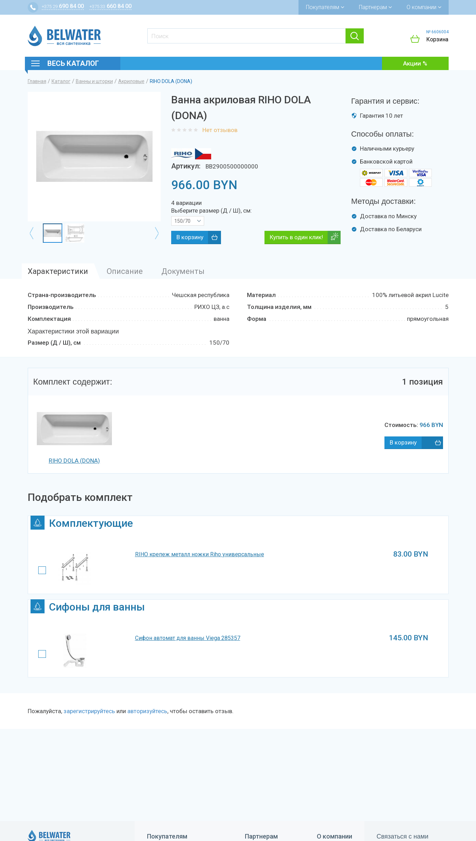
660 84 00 (110, 6)
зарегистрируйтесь (89, 711)
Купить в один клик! (296, 237)
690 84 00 (63, 6)
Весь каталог (73, 63)
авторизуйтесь (147, 711)
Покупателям (325, 7)
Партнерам (375, 7)
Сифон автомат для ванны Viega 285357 (187, 638)
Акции (412, 63)
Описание (125, 271)
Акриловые (131, 81)
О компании (424, 7)
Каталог (61, 81)
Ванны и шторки (94, 81)
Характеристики (58, 271)
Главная (37, 81)
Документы (183, 271)
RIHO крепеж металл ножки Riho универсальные (199, 554)
